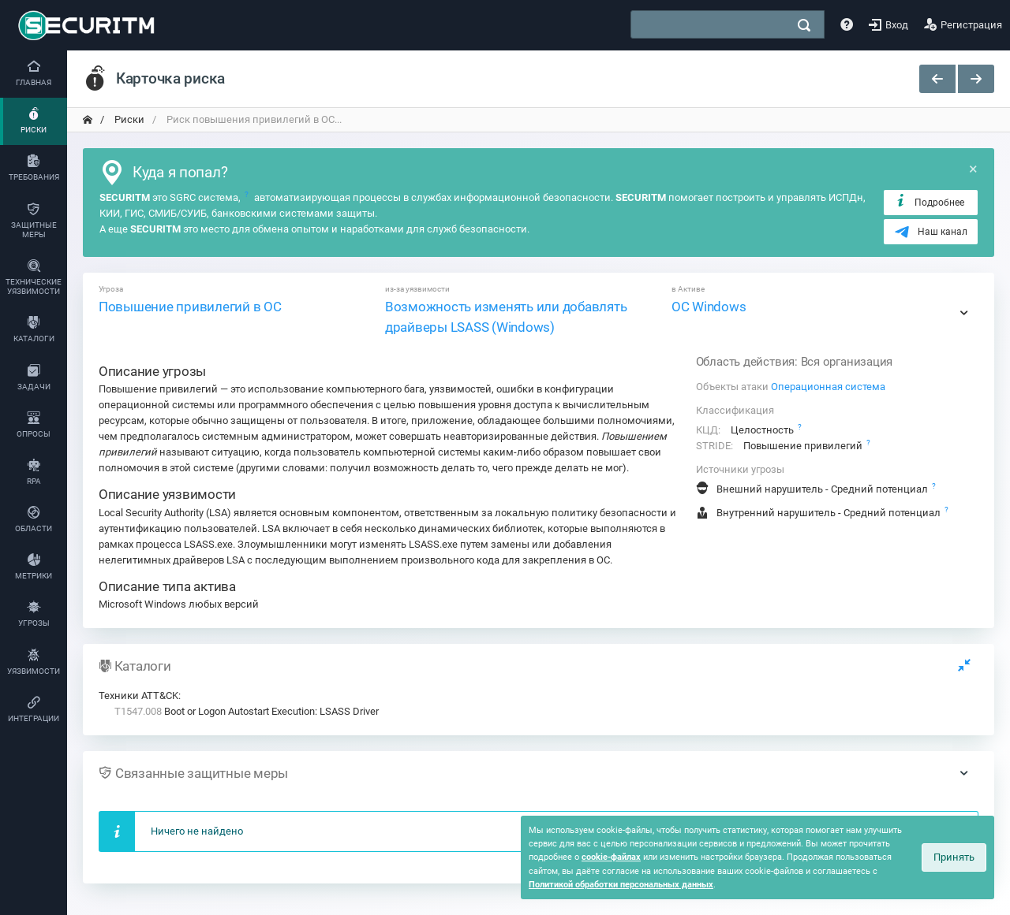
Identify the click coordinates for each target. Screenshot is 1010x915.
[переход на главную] (87, 120)
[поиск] (804, 25)
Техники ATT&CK (138, 695)
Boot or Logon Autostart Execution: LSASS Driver (246, 711)
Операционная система (828, 386)
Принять (953, 857)
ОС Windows (708, 306)
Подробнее (929, 202)
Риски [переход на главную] (128, 119)
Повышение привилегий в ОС (190, 306)
